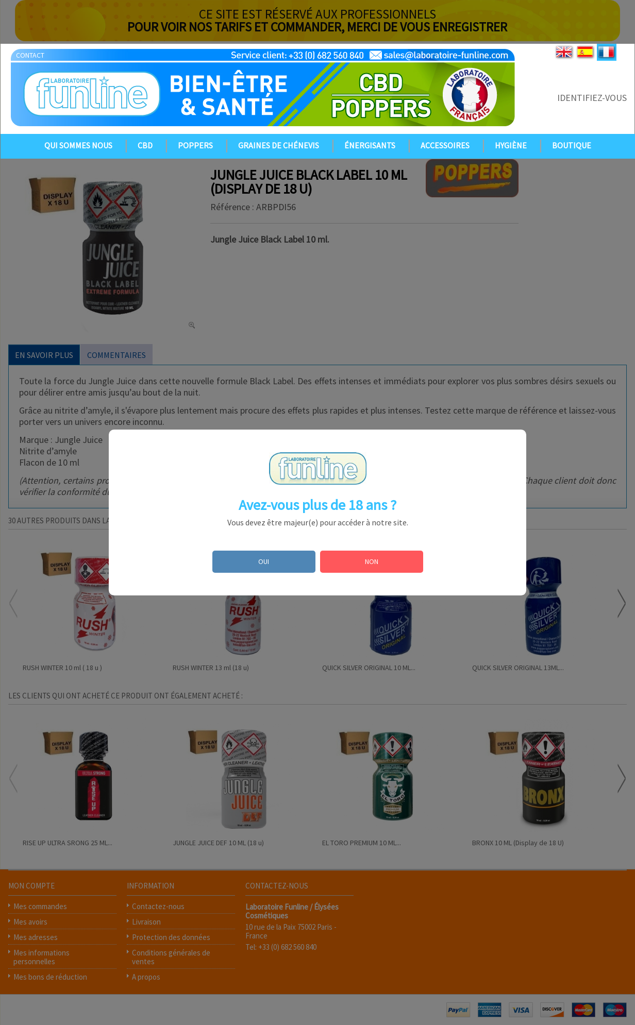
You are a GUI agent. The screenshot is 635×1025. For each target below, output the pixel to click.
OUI (263, 561)
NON (371, 561)
